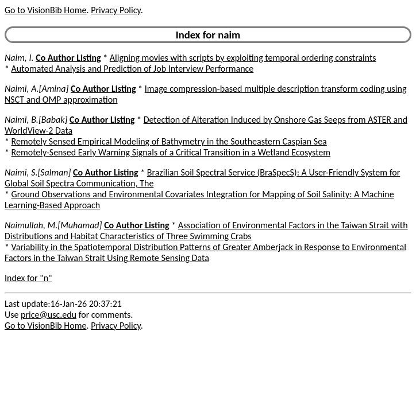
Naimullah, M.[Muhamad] (53, 225)
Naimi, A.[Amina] (36, 88)
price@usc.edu (48, 314)
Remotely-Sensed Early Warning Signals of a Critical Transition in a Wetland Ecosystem (171, 152)
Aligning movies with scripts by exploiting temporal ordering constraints (243, 57)
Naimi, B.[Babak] (36, 119)
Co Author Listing (68, 57)
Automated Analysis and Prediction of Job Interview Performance (132, 68)
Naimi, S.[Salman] (38, 172)
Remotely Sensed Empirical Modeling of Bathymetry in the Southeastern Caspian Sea (169, 141)
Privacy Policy (115, 10)
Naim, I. (19, 57)
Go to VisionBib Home (45, 10)
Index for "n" (28, 277)
